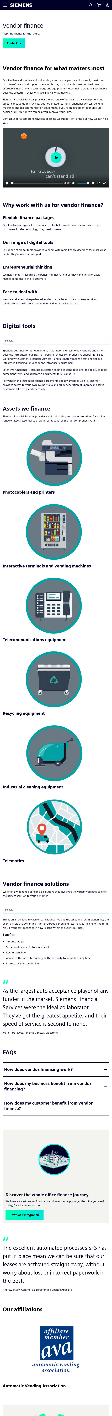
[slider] (37, 183)
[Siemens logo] (21, 5)
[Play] (7, 183)
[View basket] (98, 5)
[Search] (90, 5)
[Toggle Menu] (5, 5)
